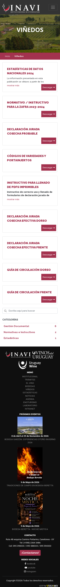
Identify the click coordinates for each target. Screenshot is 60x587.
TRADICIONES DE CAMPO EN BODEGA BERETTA (30, 485)
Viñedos (30, 389)
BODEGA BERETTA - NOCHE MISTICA (30, 529)
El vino (30, 383)
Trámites (30, 379)
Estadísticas (30, 392)
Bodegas (30, 386)
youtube (30, 567)
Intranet (30, 408)
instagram (30, 571)
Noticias (30, 396)
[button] (13, 85)
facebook (30, 563)
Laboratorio (30, 405)
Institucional (30, 376)
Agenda (30, 399)
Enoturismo (30, 402)
